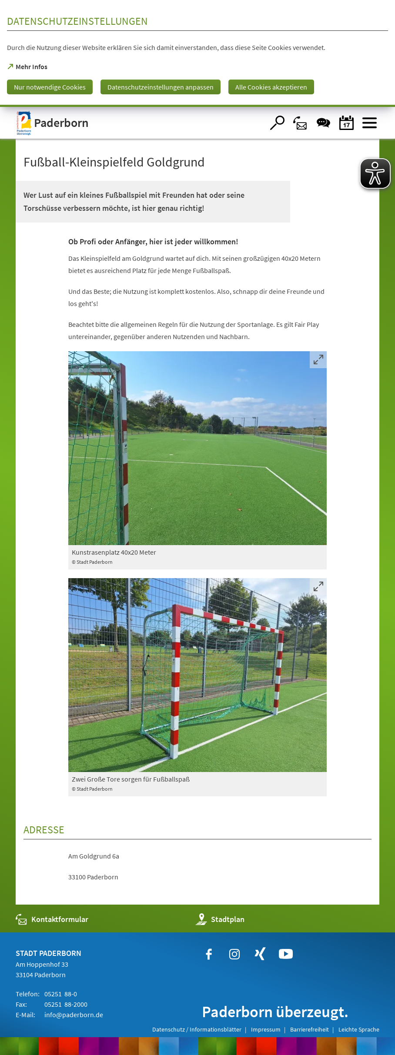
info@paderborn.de (73, 1014)
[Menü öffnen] (369, 123)
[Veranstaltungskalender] (346, 123)
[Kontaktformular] (300, 123)
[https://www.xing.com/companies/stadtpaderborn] (260, 954)
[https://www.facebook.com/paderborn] (209, 954)
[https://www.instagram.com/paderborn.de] (234, 954)
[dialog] (197, 53)
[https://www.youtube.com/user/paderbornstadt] (286, 954)
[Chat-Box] (323, 123)
